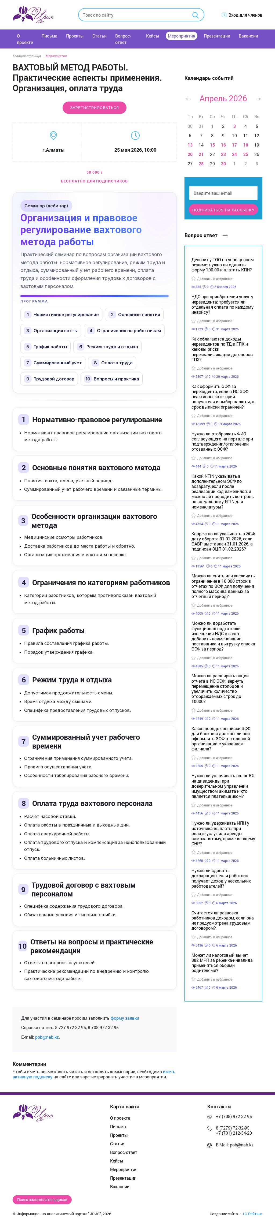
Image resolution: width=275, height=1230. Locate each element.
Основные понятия (134, 314)
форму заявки (125, 1018)
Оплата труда (112, 363)
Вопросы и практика (111, 379)
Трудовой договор (49, 379)
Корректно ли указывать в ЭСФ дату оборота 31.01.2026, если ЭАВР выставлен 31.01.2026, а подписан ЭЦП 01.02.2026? (223, 541)
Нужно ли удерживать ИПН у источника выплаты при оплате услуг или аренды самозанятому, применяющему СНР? (223, 833)
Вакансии (248, 36)
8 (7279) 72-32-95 (232, 1128)
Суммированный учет (53, 363)
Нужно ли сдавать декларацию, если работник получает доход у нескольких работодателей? (221, 878)
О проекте (25, 39)
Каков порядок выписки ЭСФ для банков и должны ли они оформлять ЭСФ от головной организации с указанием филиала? (220, 739)
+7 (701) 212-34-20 (234, 1133)
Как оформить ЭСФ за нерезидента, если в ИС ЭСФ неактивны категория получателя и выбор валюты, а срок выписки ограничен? (222, 396)
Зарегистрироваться (94, 107)
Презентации (217, 36)
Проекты (75, 36)
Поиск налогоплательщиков (42, 1199)
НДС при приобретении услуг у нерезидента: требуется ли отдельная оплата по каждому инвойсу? (222, 304)
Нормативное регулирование (61, 314)
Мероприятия (181, 36)
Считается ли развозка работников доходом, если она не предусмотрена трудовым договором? (222, 920)
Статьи (99, 36)
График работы (45, 346)
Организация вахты (51, 330)
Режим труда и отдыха (107, 346)
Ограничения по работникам (124, 330)
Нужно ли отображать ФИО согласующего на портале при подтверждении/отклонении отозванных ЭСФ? (222, 441)
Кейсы (152, 36)
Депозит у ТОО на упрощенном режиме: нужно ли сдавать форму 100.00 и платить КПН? (222, 264)
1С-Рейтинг (252, 1214)
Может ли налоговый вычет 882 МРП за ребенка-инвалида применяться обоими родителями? (222, 962)
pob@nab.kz (47, 1037)
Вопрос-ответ (123, 39)
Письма (49, 36)
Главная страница (28, 56)
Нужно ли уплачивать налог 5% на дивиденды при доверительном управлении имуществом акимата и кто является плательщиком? (223, 786)
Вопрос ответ (205, 235)
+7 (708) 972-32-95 (234, 1116)
